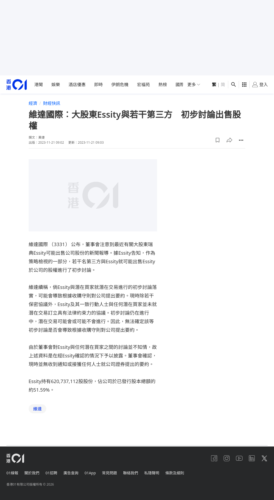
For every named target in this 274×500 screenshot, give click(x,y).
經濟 (33, 103)
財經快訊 (51, 103)
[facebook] (213, 458)
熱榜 (162, 84)
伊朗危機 (119, 84)
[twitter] (264, 458)
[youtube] (238, 458)
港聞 (38, 84)
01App (91, 472)
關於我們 (32, 472)
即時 (98, 84)
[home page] (16, 84)
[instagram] (226, 458)
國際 (180, 84)
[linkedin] (251, 458)
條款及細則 (177, 472)
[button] (217, 140)
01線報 (12, 472)
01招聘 (52, 472)
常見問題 (110, 472)
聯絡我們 (132, 472)
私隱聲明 (153, 472)
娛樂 (55, 84)
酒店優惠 (77, 84)
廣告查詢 (71, 472)
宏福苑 (143, 84)
